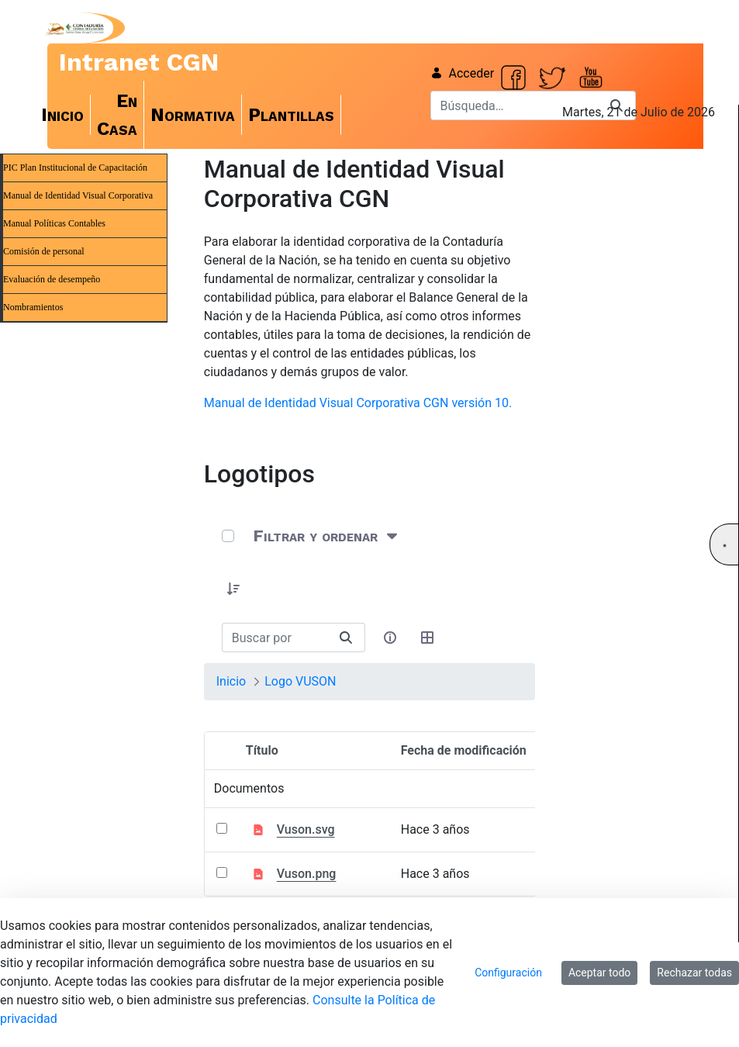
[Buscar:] (275, 637)
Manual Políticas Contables (54, 223)
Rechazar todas (694, 972)
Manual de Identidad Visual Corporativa (78, 195)
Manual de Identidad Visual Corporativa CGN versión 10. (358, 403)
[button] (234, 588)
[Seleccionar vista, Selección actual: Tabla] (427, 637)
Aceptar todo (599, 972)
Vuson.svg (306, 829)
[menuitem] (63, 115)
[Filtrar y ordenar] (327, 536)
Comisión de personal (44, 251)
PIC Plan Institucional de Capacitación (75, 167)
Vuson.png (307, 873)
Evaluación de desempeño (51, 279)
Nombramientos (33, 307)
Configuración (508, 972)
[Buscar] (514, 105)
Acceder (462, 73)
